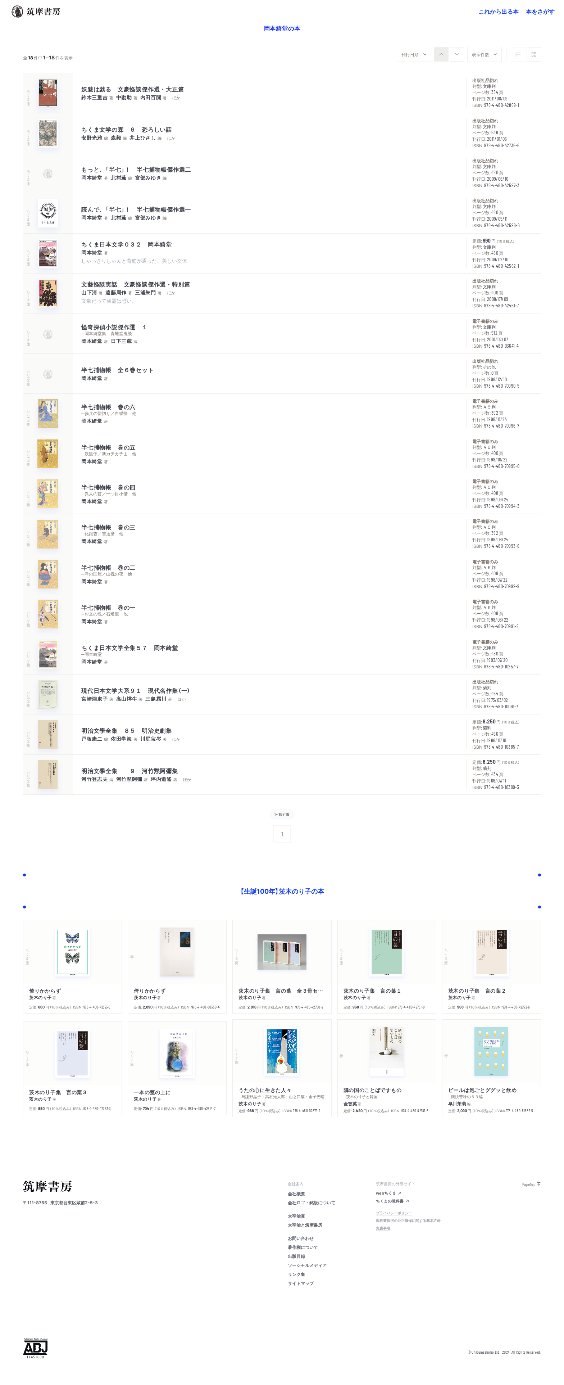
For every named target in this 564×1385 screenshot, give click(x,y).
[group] (449, 54)
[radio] (441, 54)
